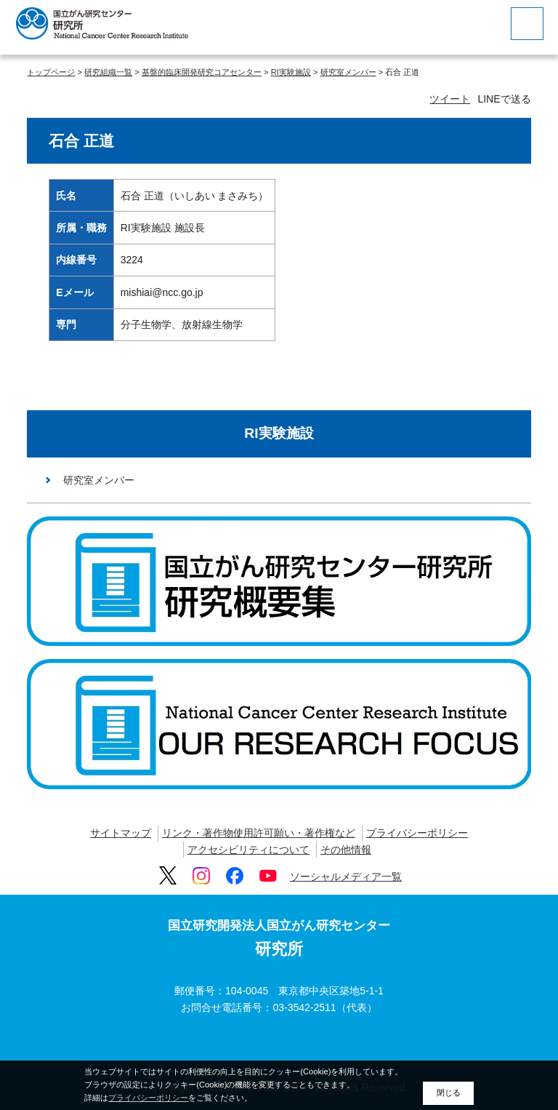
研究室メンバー (348, 72)
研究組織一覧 (108, 72)
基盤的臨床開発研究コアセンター (202, 72)
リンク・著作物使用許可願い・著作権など (258, 833)
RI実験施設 (291, 72)
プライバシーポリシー (417, 833)
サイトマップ (120, 833)
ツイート (449, 99)
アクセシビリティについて (248, 849)
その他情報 (345, 849)
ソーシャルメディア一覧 (346, 876)
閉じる (449, 1092)
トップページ (51, 72)
